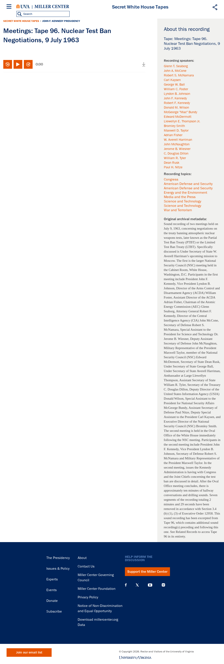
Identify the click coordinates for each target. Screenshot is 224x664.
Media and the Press (180, 197)
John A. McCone (175, 71)
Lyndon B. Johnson (177, 94)
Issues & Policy (58, 568)
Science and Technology (182, 201)
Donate (52, 601)
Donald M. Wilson (176, 107)
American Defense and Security (188, 184)
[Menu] (10, 7)
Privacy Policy (88, 597)
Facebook (126, 585)
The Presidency (58, 558)
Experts (52, 579)
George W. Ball (174, 84)
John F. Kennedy (175, 98)
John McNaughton (176, 144)
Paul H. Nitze (173, 167)
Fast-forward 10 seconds (28, 64)
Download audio (143, 64)
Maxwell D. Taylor (176, 130)
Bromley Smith (174, 126)
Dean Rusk (171, 163)
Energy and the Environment (185, 192)
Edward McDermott (177, 117)
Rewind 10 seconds (7, 64)
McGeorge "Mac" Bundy (180, 112)
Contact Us (86, 566)
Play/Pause (18, 64)
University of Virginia (23, 6)
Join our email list (29, 652)
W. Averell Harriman (178, 140)
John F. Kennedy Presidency (61, 21)
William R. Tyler (175, 158)
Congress (171, 179)
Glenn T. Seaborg (176, 66)
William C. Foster (176, 89)
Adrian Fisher (173, 135)
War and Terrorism (178, 210)
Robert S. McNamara (179, 75)
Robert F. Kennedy (177, 103)
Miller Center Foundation (97, 589)
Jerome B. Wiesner (177, 149)
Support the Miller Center (147, 571)
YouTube (150, 585)
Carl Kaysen (172, 80)
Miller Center (52, 6)
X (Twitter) (137, 585)
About (82, 558)
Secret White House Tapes (21, 21)
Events (51, 590)
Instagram (163, 585)
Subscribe (54, 611)
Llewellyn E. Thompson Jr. (182, 121)
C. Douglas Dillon (176, 153)
